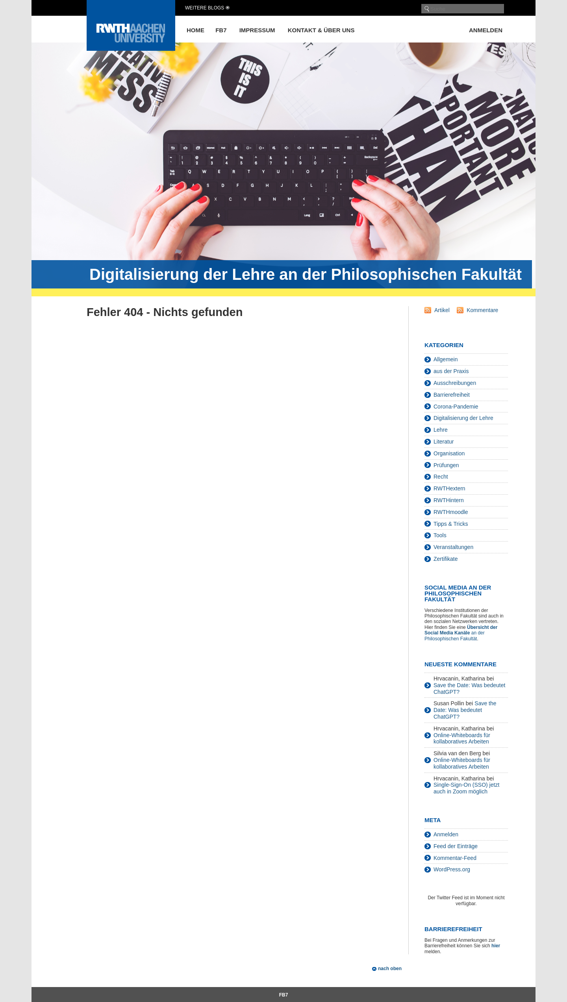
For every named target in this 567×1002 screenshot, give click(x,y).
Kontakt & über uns (321, 30)
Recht (441, 476)
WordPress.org (452, 869)
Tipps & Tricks (451, 524)
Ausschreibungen (455, 383)
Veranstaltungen (453, 547)
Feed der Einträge (456, 846)
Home (195, 30)
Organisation (449, 453)
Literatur (444, 441)
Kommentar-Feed (455, 858)
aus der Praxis (451, 371)
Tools (440, 535)
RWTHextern (449, 488)
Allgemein (446, 359)
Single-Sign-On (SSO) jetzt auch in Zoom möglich (466, 788)
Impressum (257, 30)
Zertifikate (446, 559)
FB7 (220, 30)
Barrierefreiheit (452, 395)
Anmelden (485, 30)
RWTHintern (449, 500)
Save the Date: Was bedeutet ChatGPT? (465, 710)
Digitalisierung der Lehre (463, 418)
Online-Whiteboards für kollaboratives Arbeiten (462, 738)
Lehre (441, 430)
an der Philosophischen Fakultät (460, 633)
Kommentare (482, 310)
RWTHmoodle (451, 512)
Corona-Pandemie (456, 406)
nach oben (390, 968)
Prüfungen (446, 465)
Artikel (442, 310)
